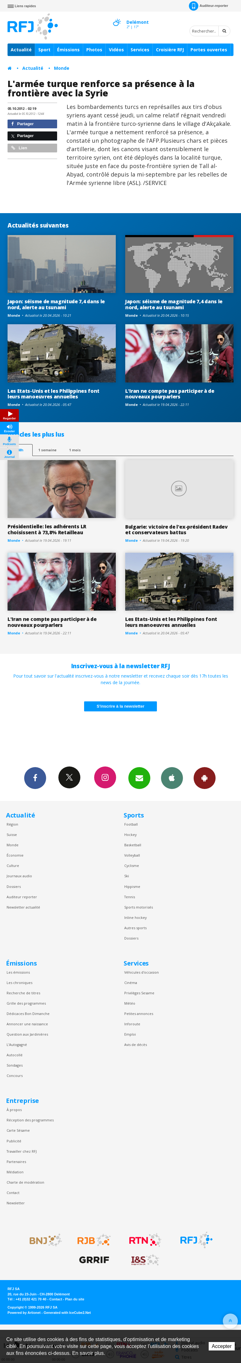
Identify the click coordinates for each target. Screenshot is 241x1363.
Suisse (12, 835)
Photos (94, 50)
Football (131, 824)
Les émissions (18, 972)
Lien (19, 148)
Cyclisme (131, 865)
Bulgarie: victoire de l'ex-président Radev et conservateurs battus (176, 529)
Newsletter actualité (23, 907)
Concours (15, 1075)
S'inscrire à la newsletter (120, 706)
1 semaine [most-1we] (47, 450)
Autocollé (15, 1055)
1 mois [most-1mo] (75, 450)
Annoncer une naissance (27, 1024)
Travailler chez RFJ (22, 1151)
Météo (129, 1003)
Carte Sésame (18, 1130)
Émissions (68, 50)
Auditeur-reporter (208, 6)
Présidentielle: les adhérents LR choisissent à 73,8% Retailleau (47, 529)
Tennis (129, 897)
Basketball (132, 845)
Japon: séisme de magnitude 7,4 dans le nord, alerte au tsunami (56, 304)
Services (140, 50)
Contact (13, 1193)
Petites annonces (138, 1014)
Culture (13, 865)
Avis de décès (135, 1045)
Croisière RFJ (170, 50)
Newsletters (139, 777)
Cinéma (130, 983)
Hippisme (132, 886)
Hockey (130, 835)
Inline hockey (135, 917)
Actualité (21, 50)
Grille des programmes (26, 1003)
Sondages (15, 1065)
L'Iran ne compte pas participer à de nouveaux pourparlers (169, 393)
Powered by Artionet (24, 1312)
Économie (15, 855)
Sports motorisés (138, 907)
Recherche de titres (23, 993)
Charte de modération (25, 1182)
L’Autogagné (17, 1045)
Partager (22, 123)
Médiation (15, 1172)
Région (12, 824)
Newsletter (16, 1203)
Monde (61, 68)
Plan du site (74, 1299)
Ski (126, 876)
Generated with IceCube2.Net (67, 1312)
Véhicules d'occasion (141, 972)
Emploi (130, 1034)
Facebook (35, 777)
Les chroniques (19, 983)
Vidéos (116, 50)
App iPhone (172, 777)
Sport (44, 50)
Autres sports (135, 928)
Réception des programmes (30, 1120)
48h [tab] (20, 450)
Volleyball (132, 855)
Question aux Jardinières (27, 1034)
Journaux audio (19, 876)
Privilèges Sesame (139, 993)
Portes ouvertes (208, 50)
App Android (205, 777)
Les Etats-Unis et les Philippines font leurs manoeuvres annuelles (53, 393)
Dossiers (14, 886)
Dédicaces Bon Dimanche (28, 1014)
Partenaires (16, 1162)
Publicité (14, 1141)
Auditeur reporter (22, 897)
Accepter (222, 1346)
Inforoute (132, 1024)
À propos (14, 1110)
